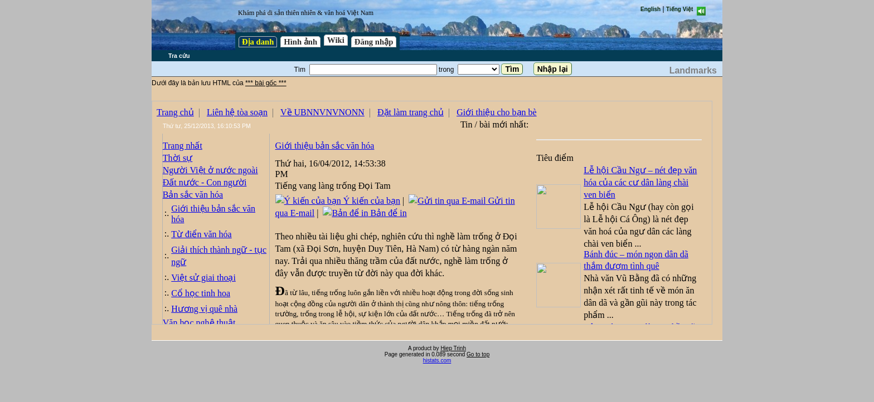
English (650, 9)
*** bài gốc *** (266, 83)
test (432, 213)
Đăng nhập (374, 41)
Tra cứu (179, 55)
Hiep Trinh (453, 348)
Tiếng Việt (679, 9)
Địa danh (258, 41)
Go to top (478, 354)
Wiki (335, 40)
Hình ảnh (300, 41)
